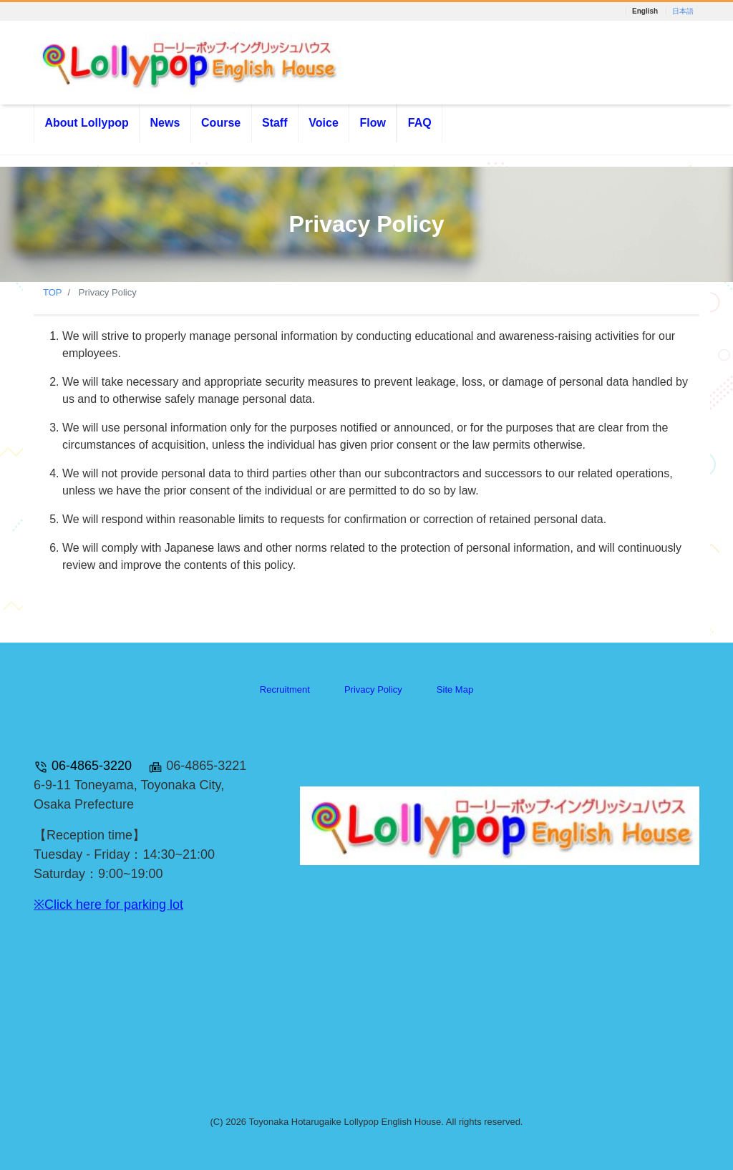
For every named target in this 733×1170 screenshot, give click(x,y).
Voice (324, 123)
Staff (275, 123)
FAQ (420, 123)
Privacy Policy (373, 689)
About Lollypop (86, 123)
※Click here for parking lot (108, 904)
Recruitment (285, 689)
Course (221, 123)
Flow (373, 123)
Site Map (455, 689)
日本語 (683, 11)
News (165, 123)
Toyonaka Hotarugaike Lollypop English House (344, 1121)
